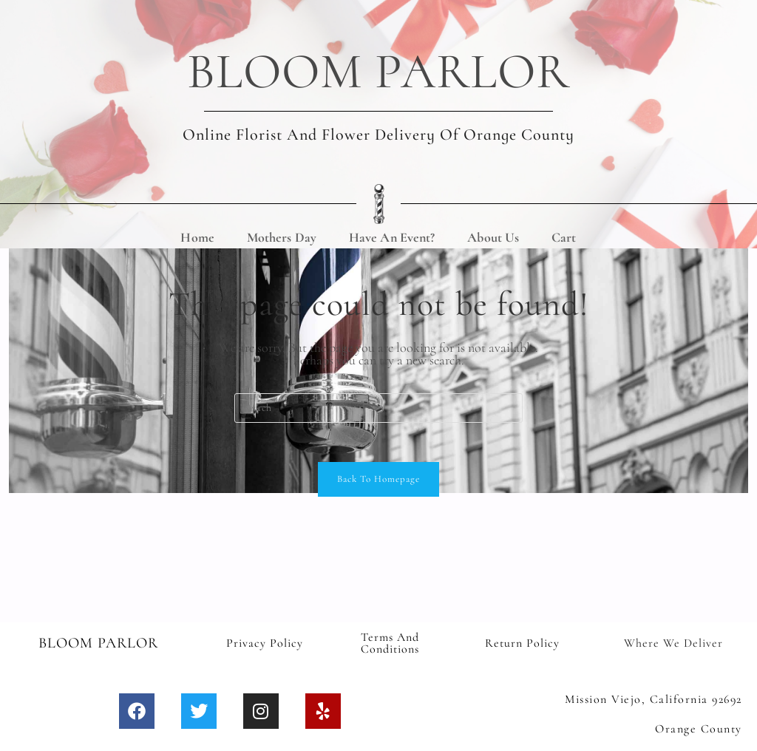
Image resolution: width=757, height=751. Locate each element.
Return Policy (522, 641)
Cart (563, 230)
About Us (493, 230)
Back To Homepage (378, 477)
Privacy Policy (264, 641)
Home (197, 230)
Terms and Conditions (390, 641)
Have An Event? (392, 230)
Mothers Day (281, 230)
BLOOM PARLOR (379, 68)
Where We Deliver (673, 641)
